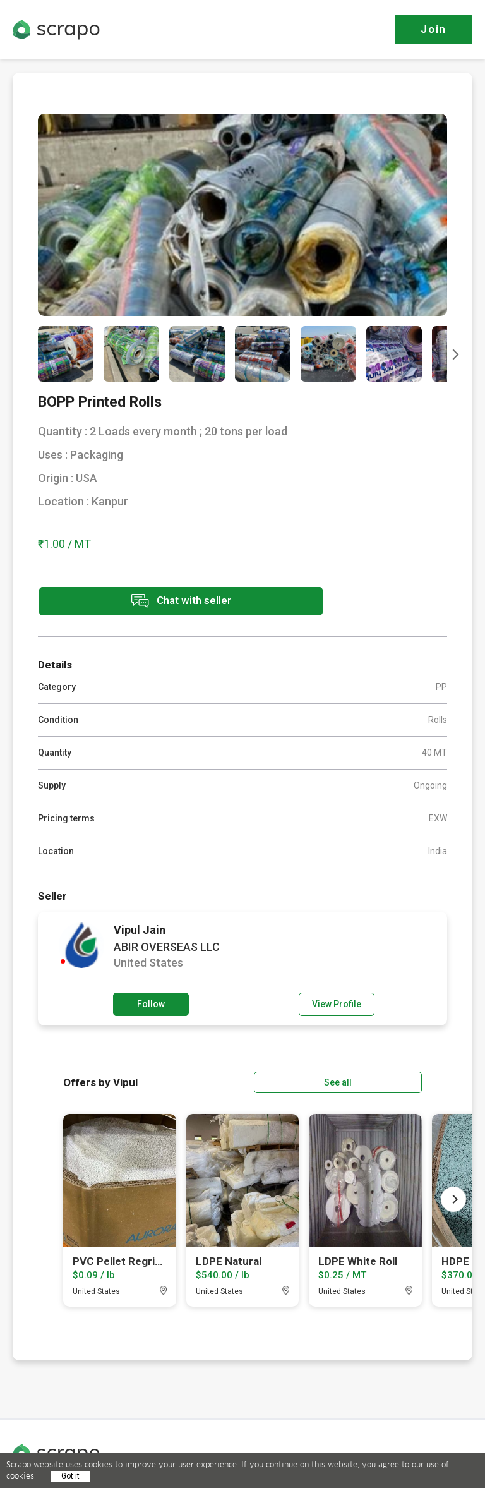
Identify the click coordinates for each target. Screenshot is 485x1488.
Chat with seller (150, 602)
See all (386, 1080)
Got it (70, 1476)
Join (433, 29)
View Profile (336, 1003)
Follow (151, 1003)
